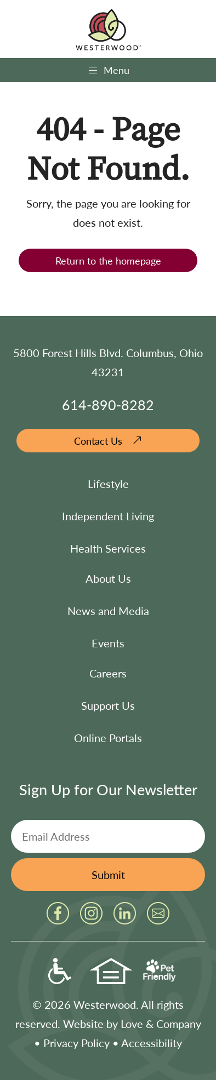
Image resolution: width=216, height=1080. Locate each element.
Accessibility (151, 1042)
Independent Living (108, 516)
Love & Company (161, 1023)
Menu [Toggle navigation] (108, 70)
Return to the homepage (108, 260)
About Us (108, 578)
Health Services (108, 548)
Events (108, 643)
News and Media (108, 610)
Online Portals (108, 737)
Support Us (108, 705)
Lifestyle (108, 483)
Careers (108, 673)
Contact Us (98, 440)
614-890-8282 (108, 404)
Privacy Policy (76, 1042)
